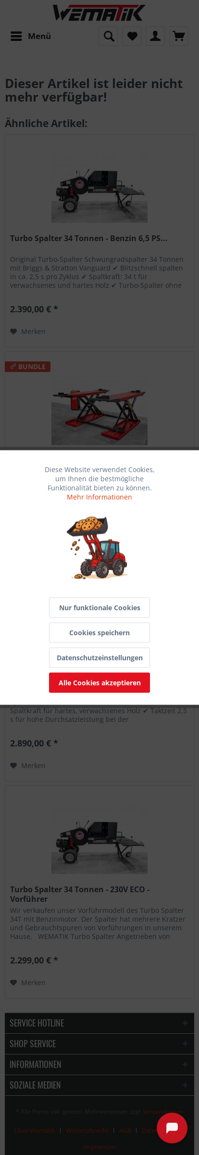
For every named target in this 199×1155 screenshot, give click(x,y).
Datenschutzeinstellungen (100, 657)
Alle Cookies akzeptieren (100, 682)
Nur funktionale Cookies (99, 607)
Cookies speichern (99, 632)
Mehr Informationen (99, 496)
